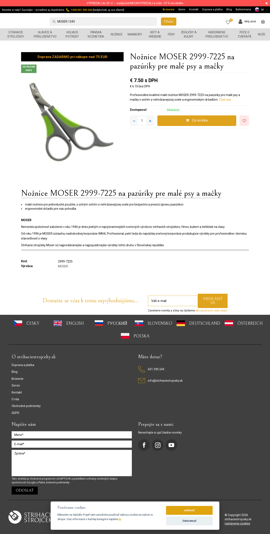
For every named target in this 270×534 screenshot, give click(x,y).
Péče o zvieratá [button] (244, 34)
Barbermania (243, 9)
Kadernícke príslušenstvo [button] (216, 34)
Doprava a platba (212, 9)
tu (120, 519)
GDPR (15, 413)
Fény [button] (171, 34)
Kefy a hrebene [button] (155, 34)
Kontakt (193, 9)
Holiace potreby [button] (72, 34)
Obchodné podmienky (26, 406)
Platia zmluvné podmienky (54, 482)
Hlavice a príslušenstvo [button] (45, 34)
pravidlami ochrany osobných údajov (95, 478)
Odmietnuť (189, 520)
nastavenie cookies (237, 523)
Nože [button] (261, 34)
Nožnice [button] (117, 34)
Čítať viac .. (226, 99)
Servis (181, 9)
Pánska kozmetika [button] (96, 34)
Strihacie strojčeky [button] (15, 34)
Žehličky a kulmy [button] (189, 34)
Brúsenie (168, 9)
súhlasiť (189, 510)
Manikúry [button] (135, 34)
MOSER (63, 266)
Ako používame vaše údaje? (212, 310)
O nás (15, 399)
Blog (229, 9)
